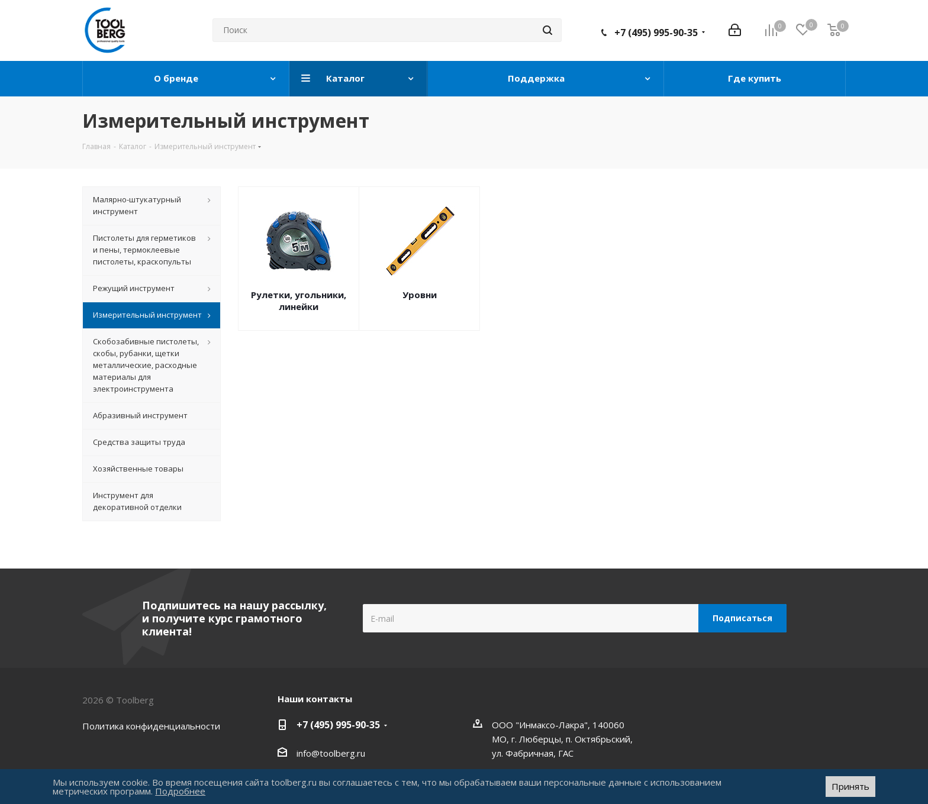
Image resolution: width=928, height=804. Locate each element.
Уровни (419, 295)
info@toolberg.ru (331, 753)
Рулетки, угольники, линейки (298, 300)
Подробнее (180, 791)
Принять (850, 786)
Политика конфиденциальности (151, 726)
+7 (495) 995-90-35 (656, 32)
